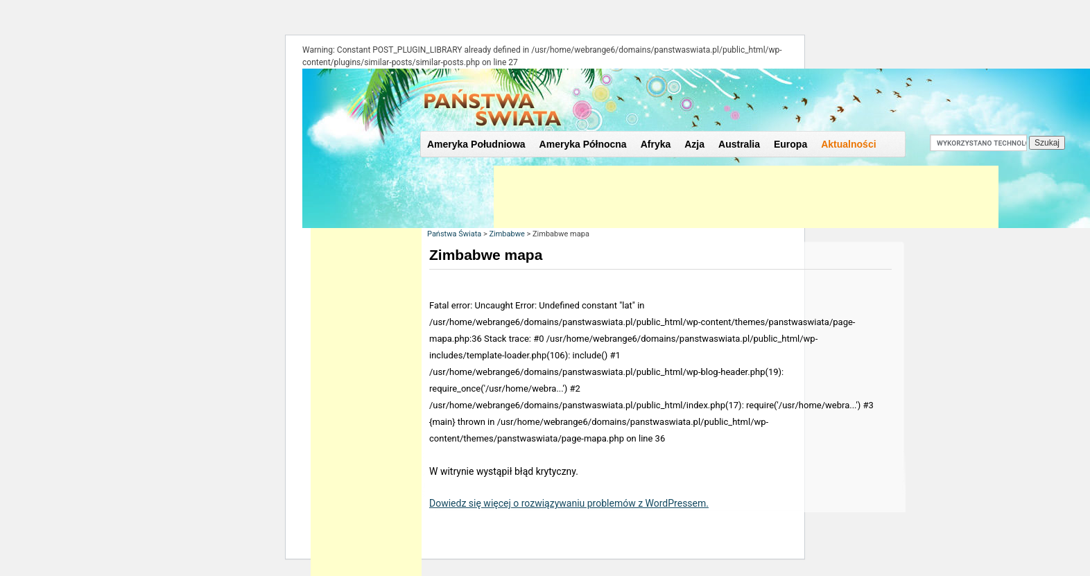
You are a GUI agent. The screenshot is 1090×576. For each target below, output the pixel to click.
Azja (694, 144)
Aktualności (848, 144)
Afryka (656, 144)
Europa (790, 144)
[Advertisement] (746, 197)
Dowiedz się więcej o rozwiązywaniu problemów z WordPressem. (569, 503)
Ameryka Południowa (476, 144)
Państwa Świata (454, 233)
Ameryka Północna (583, 144)
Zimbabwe (506, 233)
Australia (739, 144)
